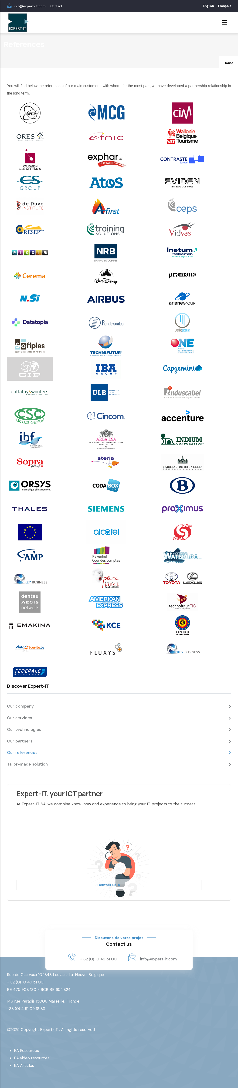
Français (224, 6)
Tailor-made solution (27, 764)
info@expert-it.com (29, 6)
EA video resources (31, 1058)
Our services (19, 718)
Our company (20, 706)
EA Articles (24, 1065)
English (208, 6)
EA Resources (26, 1050)
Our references (22, 752)
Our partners (19, 741)
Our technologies (24, 729)
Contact (56, 6)
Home (228, 63)
